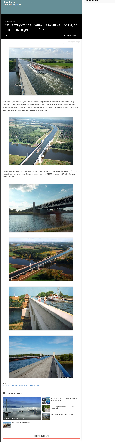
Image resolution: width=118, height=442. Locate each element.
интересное (6, 385)
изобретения (14, 385)
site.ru (15, 3)
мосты (38, 385)
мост (34, 385)
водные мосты (23, 385)
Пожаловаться (70, 35)
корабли (30, 385)
